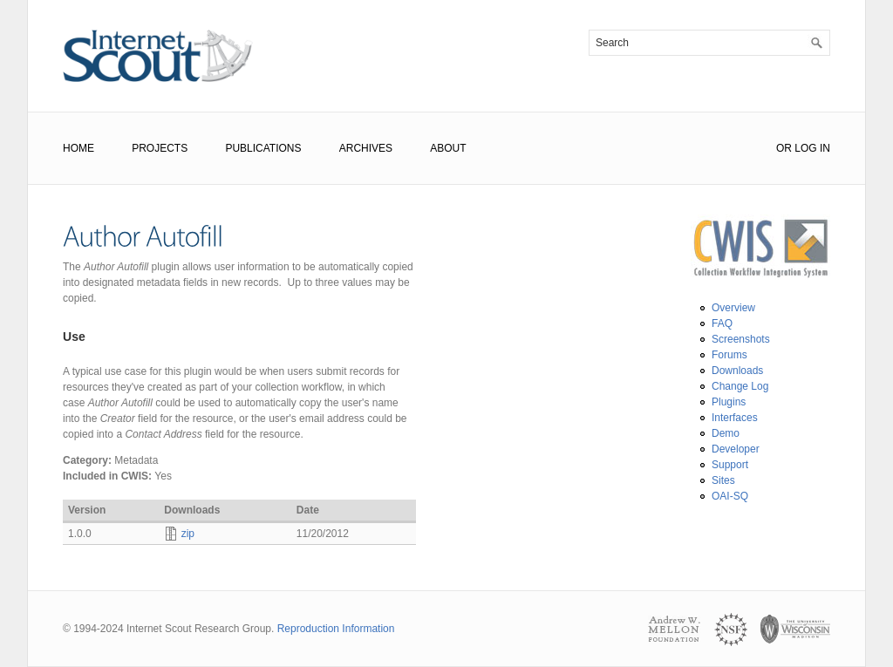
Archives (365, 148)
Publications (263, 148)
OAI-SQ (730, 496)
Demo (726, 433)
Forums (729, 355)
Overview (733, 308)
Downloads (737, 370)
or (784, 148)
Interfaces (735, 418)
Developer (736, 449)
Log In (812, 148)
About (448, 148)
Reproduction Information (336, 629)
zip (187, 533)
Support (730, 465)
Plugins (729, 402)
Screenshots (741, 339)
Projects (159, 148)
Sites (723, 480)
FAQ (722, 323)
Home (78, 148)
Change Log (740, 386)
